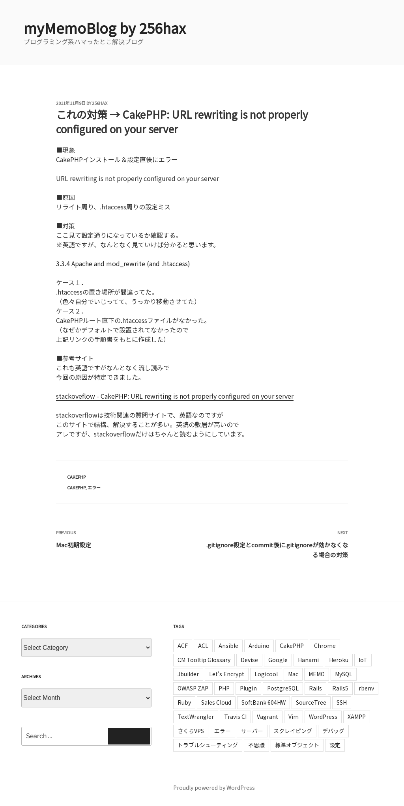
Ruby (184, 702)
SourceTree (311, 702)
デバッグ (333, 731)
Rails (315, 688)
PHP (224, 688)
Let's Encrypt (226, 674)
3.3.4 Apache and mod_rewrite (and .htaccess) (123, 263)
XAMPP (357, 716)
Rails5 (340, 688)
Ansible (228, 645)
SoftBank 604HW (263, 702)
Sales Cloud (216, 702)
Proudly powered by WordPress (214, 787)
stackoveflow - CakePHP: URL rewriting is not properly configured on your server (175, 396)
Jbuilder (188, 674)
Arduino (259, 645)
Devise (249, 660)
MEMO (317, 674)
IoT (363, 660)
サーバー (252, 731)
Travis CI (235, 716)
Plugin (248, 688)
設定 (334, 745)
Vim (293, 716)
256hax (99, 103)
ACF (183, 645)
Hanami (308, 660)
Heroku (338, 660)
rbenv (366, 688)
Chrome (325, 645)
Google (278, 660)
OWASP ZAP (193, 688)
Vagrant (267, 716)
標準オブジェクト (297, 745)
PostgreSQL (283, 688)
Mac (293, 674)
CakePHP (76, 477)
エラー (94, 487)
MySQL (343, 674)
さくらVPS (191, 731)
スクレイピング (292, 731)
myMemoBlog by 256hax (105, 27)
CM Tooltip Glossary (204, 660)
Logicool (266, 674)
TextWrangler (196, 716)
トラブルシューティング (208, 745)
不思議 (256, 745)
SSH (342, 702)
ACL (203, 645)
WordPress (323, 716)
